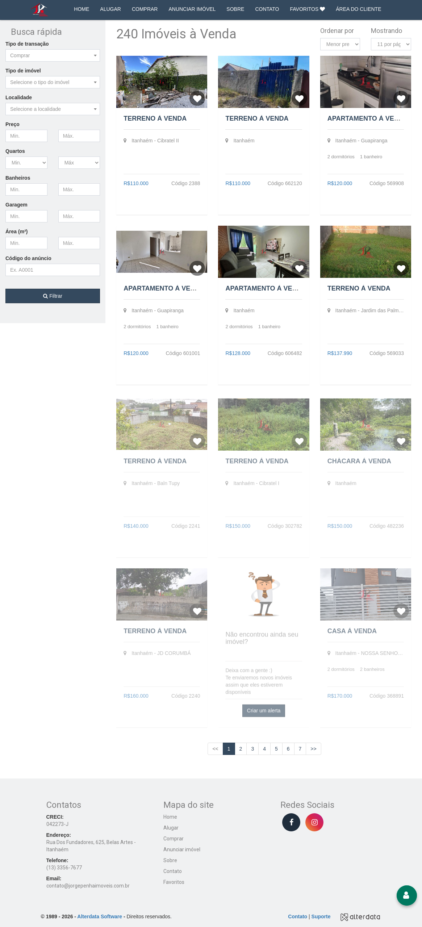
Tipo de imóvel (23, 71)
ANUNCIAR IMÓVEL (192, 9)
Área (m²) (16, 231)
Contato (172, 871)
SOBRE (235, 9)
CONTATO (267, 9)
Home (170, 817)
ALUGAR (110, 9)
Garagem (16, 205)
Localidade (18, 97)
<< (215, 749)
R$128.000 (237, 353)
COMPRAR (145, 9)
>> (313, 749)
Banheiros (17, 178)
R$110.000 (136, 183)
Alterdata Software (99, 916)
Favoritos (173, 882)
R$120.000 (339, 183)
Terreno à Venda (155, 118)
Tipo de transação (27, 44)
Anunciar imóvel (181, 849)
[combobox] (52, 55)
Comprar (173, 839)
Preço (12, 124)
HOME (81, 9)
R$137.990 (339, 353)
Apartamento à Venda (367, 118)
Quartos (15, 151)
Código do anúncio (28, 258)
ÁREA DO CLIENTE (358, 9)
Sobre (170, 860)
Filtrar (52, 296)
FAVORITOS (307, 9)
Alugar (171, 828)
